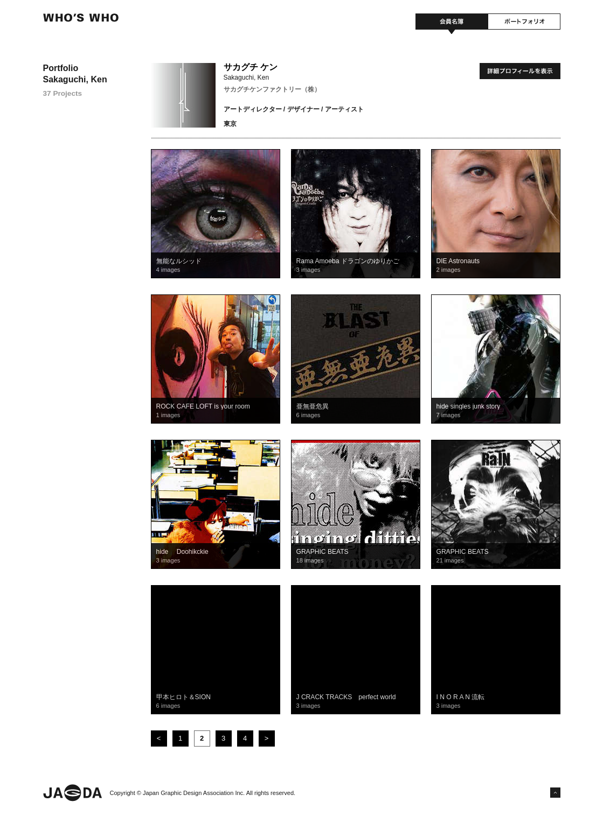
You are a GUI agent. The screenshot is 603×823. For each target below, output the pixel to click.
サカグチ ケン (251, 67)
